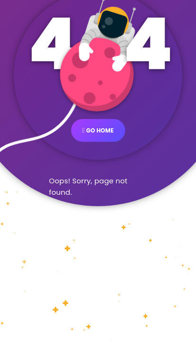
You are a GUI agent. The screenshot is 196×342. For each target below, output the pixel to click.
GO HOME (97, 130)
